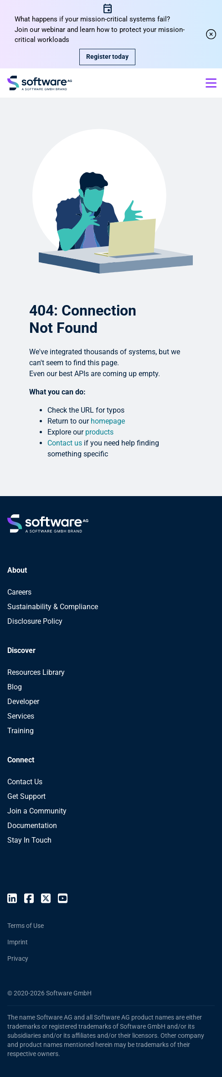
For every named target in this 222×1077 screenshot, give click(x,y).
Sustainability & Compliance (52, 606)
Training (20, 730)
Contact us (64, 443)
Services (20, 716)
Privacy (17, 958)
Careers (19, 592)
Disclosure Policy (34, 621)
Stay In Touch (29, 840)
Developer (23, 701)
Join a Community (37, 811)
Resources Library (36, 672)
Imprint (17, 942)
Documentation (32, 825)
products (99, 432)
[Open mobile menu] (211, 83)
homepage (108, 421)
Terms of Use (25, 925)
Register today (107, 56)
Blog (14, 687)
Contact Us (24, 781)
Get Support (26, 796)
